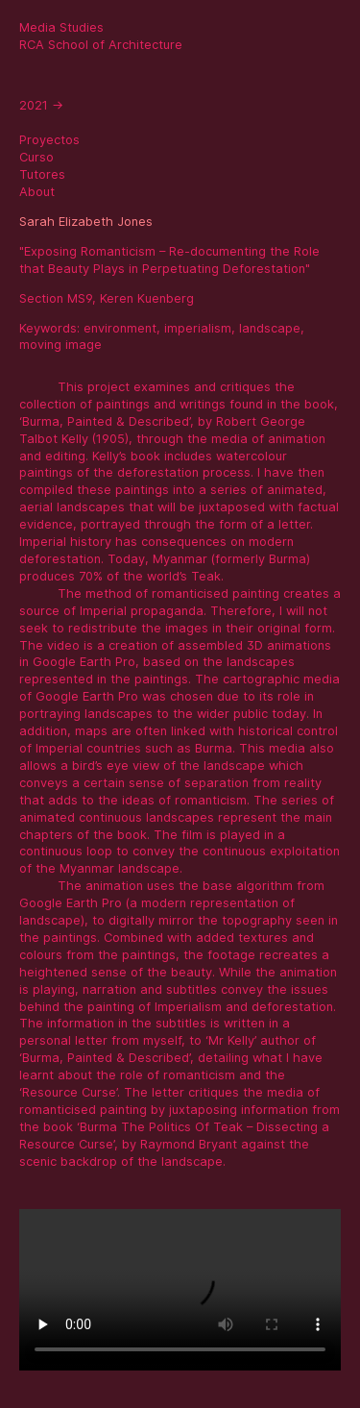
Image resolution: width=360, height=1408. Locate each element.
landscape (269, 328)
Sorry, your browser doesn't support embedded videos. (180, 1290)
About (37, 192)
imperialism (197, 328)
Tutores (42, 174)
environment (120, 328)
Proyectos (49, 140)
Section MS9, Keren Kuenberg (106, 298)
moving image (60, 344)
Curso (36, 157)
